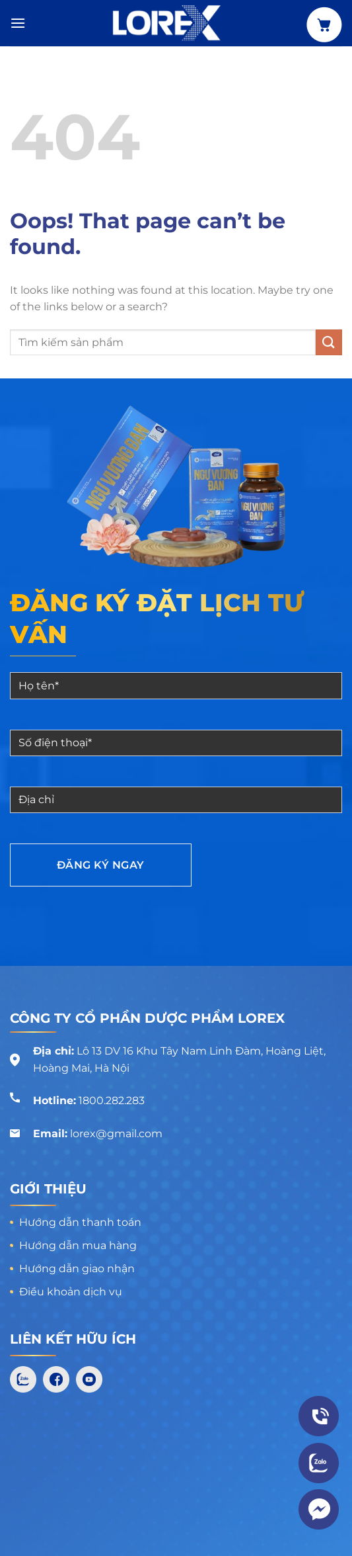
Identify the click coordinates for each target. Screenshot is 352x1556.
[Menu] (18, 23)
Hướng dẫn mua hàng (78, 1245)
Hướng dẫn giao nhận (77, 1268)
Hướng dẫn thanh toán (80, 1222)
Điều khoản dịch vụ (70, 1291)
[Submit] (329, 342)
